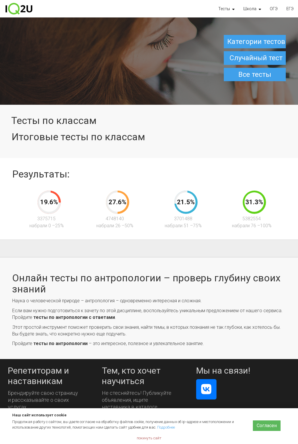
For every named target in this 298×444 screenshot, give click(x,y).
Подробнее (166, 427)
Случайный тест (256, 58)
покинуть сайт (149, 438)
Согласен (267, 425)
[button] (226, 8)
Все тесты (254, 74)
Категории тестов (256, 42)
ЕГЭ (290, 8)
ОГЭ (274, 8)
